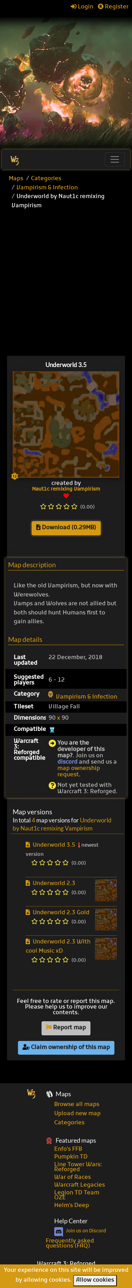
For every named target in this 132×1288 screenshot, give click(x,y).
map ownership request (78, 771)
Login (82, 7)
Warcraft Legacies (79, 1185)
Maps (16, 178)
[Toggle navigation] (115, 159)
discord (67, 762)
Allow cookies (95, 1280)
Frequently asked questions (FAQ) (70, 1244)
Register (113, 7)
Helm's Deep (71, 1205)
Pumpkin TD (71, 1157)
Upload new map (77, 1113)
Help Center (71, 1221)
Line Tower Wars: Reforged (78, 1167)
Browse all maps (76, 1104)
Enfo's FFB (68, 1149)
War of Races (72, 1177)
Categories (46, 178)
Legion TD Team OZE (76, 1195)
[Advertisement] (66, 80)
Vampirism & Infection (47, 187)
